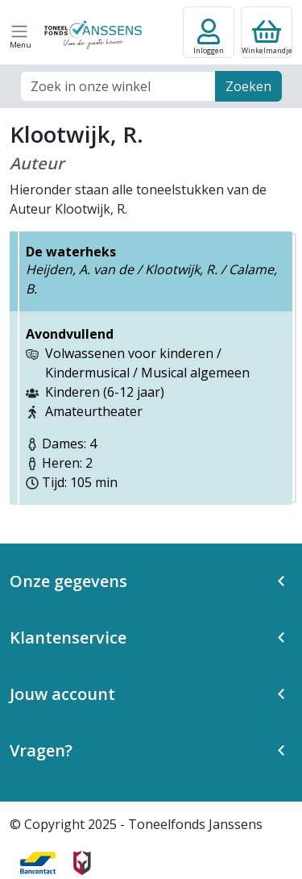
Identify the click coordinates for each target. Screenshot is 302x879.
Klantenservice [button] (68, 637)
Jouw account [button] (62, 694)
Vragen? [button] (41, 750)
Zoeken (248, 86)
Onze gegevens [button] (68, 581)
